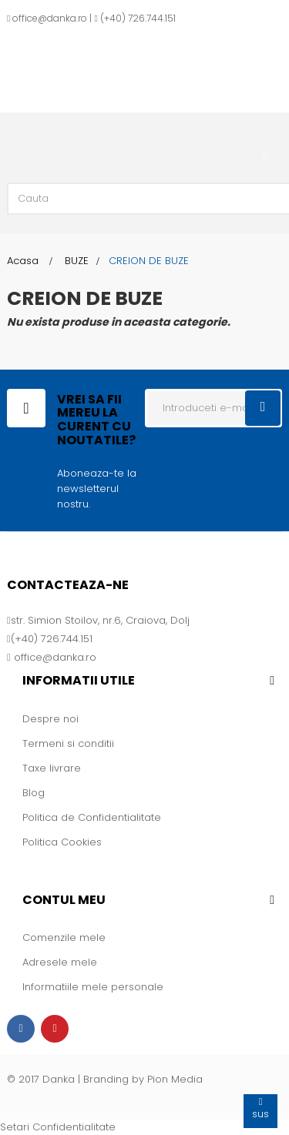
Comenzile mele (64, 937)
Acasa (23, 260)
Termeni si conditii (68, 743)
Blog (33, 792)
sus (260, 1107)
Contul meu (64, 900)
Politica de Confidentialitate (91, 817)
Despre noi (50, 718)
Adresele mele (59, 962)
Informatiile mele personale (92, 986)
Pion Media (175, 1079)
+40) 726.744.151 (140, 18)
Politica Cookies (62, 842)
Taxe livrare (51, 768)
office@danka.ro (49, 18)
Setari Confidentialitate (58, 1127)
